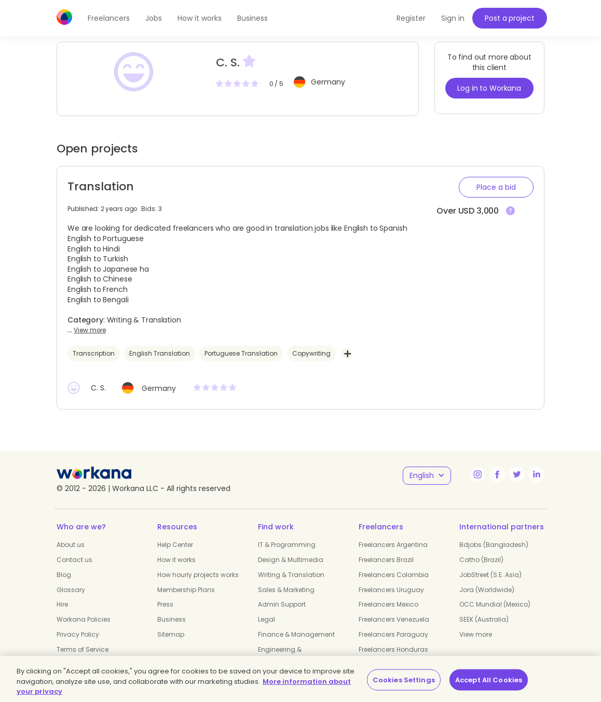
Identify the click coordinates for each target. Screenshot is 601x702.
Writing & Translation (291, 574)
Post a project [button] (509, 18)
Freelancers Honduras (393, 649)
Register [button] (411, 18)
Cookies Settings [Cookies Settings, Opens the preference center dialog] (404, 679)
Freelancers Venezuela (394, 619)
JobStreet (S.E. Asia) (490, 574)
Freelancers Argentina (393, 544)
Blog (64, 574)
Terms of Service (82, 649)
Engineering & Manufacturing (282, 654)
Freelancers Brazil (386, 559)
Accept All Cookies (488, 679)
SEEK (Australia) (484, 619)
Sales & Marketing (286, 589)
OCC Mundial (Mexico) (494, 604)
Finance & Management (296, 634)
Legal (266, 619)
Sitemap (170, 634)
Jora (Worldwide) (486, 589)
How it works (199, 18)
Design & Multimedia (290, 559)
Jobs (153, 18)
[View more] (510, 211)
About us (71, 544)
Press (165, 604)
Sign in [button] (453, 18)
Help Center (175, 544)
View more (89, 330)
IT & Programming (287, 544)
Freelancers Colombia (394, 574)
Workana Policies (84, 619)
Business (252, 18)
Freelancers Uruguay (391, 589)
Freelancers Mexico (388, 604)
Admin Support (282, 604)
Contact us (74, 559)
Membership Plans (186, 589)
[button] (496, 187)
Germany (328, 82)
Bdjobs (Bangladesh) (493, 544)
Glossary (71, 589)
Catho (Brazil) (481, 559)
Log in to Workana (489, 88)
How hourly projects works (198, 574)
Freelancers (109, 18)
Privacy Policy (78, 634)
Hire (62, 604)
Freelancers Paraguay (393, 634)
